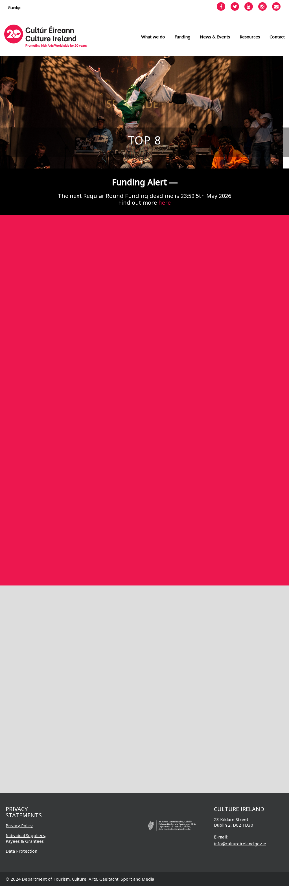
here (164, 202)
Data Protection (21, 851)
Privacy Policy (19, 825)
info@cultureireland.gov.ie (240, 843)
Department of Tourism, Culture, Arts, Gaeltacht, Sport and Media (88, 879)
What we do (153, 37)
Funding (182, 37)
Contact (277, 37)
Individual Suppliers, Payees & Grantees (26, 838)
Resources (250, 37)
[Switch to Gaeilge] (14, 7)
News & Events (215, 37)
